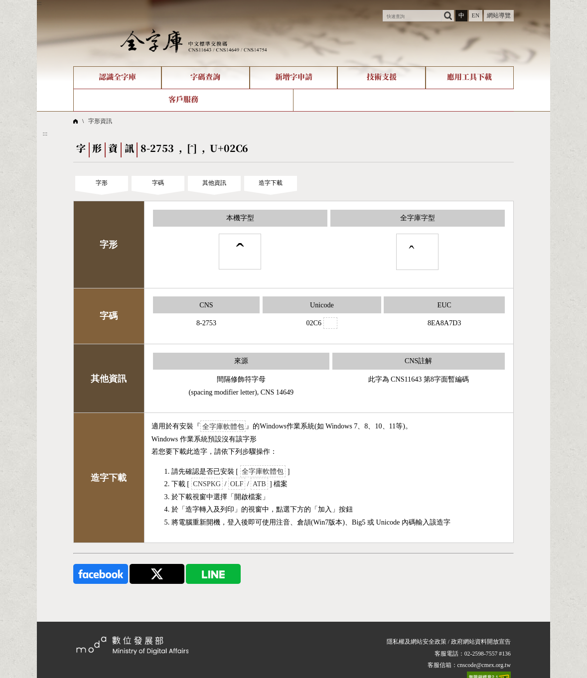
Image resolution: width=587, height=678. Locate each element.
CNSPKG (207, 484)
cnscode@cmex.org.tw (484, 665)
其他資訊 (214, 183)
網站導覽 (499, 15)
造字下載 (271, 183)
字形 (102, 183)
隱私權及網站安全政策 (416, 642)
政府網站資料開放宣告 (481, 642)
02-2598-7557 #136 (487, 654)
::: (39, 3)
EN (475, 15)
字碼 (158, 183)
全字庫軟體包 (223, 426)
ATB (259, 484)
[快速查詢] (412, 16)
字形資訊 (100, 121)
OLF (237, 484)
